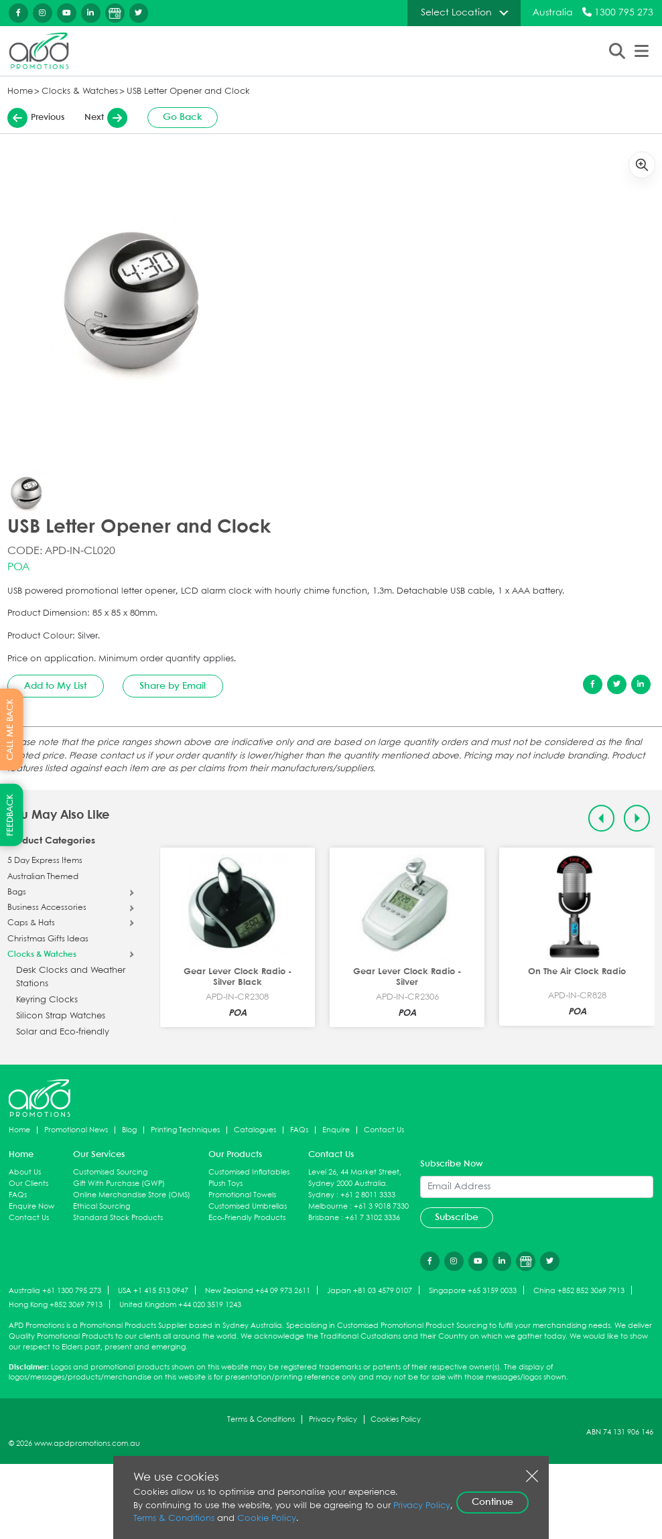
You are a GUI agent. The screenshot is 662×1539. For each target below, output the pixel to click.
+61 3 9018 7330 (381, 1206)
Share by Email (172, 686)
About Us (25, 1172)
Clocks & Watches (80, 91)
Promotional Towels (242, 1195)
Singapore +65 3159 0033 (473, 1290)
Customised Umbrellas (247, 1206)
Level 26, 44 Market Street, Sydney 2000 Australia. (354, 1177)
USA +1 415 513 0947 (153, 1290)
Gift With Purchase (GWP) (119, 1183)
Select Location (456, 12)
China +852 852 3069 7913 (578, 1290)
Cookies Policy (396, 1419)
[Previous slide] (601, 818)
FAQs (299, 1130)
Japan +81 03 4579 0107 (369, 1290)
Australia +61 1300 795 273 (55, 1290)
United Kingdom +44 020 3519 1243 (180, 1305)
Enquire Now (31, 1206)
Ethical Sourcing (101, 1206)
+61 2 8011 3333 (367, 1195)
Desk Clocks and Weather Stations (70, 977)
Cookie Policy (266, 1518)
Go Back (182, 117)
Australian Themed (42, 877)
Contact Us (384, 1130)
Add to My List (55, 686)
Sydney (321, 1195)
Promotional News (76, 1130)
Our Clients (28, 1183)
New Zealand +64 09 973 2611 (257, 1290)
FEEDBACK (10, 815)
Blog (129, 1130)
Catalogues (255, 1130)
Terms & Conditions (261, 1419)
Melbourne (328, 1206)
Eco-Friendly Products (246, 1217)
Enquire (336, 1130)
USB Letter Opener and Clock (188, 91)
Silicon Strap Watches (60, 1016)
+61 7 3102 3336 (372, 1217)
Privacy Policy (333, 1419)
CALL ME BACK (10, 729)
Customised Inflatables (248, 1172)
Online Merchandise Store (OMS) (131, 1195)
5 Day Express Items (44, 861)
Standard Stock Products (118, 1217)
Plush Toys (225, 1183)
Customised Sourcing (110, 1172)
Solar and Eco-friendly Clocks (62, 1039)
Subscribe (456, 1217)
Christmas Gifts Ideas (47, 939)
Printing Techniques (185, 1130)
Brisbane (323, 1217)
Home (20, 91)
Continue (492, 1502)
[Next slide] (637, 818)
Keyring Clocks (47, 1000)
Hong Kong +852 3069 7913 (56, 1305)
